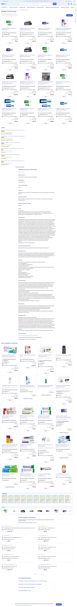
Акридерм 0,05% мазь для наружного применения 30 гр (45, 55)
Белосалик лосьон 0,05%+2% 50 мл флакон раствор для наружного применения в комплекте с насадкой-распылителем (10, 445)
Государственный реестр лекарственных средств (28, 335)
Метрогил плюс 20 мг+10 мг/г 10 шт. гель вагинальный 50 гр (45, 445)
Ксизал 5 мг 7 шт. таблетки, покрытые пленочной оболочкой (45, 355)
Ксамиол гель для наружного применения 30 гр (28, 355)
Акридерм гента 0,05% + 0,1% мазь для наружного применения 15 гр (45, 109)
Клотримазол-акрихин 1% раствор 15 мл (9, 385)
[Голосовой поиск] (51, 4)
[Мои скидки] (75, 10)
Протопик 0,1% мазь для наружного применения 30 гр (44, 474)
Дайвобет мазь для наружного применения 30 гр (7, 416)
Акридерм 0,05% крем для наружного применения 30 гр (27, 109)
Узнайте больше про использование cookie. (23, 605)
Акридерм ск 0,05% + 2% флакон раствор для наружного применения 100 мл (63, 29)
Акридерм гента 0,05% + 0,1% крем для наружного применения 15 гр (63, 55)
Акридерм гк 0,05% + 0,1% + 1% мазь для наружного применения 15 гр (27, 29)
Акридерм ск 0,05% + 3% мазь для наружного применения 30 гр (8, 55)
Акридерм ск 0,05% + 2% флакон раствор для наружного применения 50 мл (27, 82)
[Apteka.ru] (4, 4)
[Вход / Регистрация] (75, 7)
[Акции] (69, 4)
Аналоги (69, 15)
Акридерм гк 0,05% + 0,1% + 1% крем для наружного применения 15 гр (45, 82)
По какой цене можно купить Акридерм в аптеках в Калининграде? (36, 581)
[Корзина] (74, 4)
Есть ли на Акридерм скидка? (36, 590)
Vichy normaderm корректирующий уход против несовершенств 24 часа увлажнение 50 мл (45, 386)
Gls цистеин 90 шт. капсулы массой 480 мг (63, 355)
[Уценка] (71, 4)
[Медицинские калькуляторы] (75, 16)
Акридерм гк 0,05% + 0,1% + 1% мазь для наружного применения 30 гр (27, 55)
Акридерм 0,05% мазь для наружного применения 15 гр (63, 82)
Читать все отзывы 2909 (20, 166)
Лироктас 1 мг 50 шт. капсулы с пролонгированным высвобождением (63, 416)
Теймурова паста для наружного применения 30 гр (26, 445)
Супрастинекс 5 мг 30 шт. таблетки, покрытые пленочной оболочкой (8, 355)
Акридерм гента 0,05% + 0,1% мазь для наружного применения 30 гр (9, 109)
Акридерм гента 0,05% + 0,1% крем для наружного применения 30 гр (63, 109)
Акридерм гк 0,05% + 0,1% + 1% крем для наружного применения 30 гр (9, 82)
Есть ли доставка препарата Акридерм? (36, 587)
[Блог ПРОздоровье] (75, 13)
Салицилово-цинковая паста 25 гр (62, 473)
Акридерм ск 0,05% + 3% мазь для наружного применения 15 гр (44, 29)
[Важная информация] (75, 19)
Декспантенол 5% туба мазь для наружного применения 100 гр (44, 416)
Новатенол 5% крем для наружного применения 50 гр (8, 474)
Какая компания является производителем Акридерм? (36, 584)
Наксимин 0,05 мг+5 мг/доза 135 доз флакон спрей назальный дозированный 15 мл (27, 386)
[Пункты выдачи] (75, 22)
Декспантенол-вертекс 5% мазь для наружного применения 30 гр (62, 445)
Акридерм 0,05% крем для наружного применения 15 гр (9, 29)
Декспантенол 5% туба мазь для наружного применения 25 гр (26, 474)
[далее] (70, 499)
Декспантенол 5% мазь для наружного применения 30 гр (27, 416)
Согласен (59, 604)
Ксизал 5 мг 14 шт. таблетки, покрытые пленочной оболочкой (63, 386)
